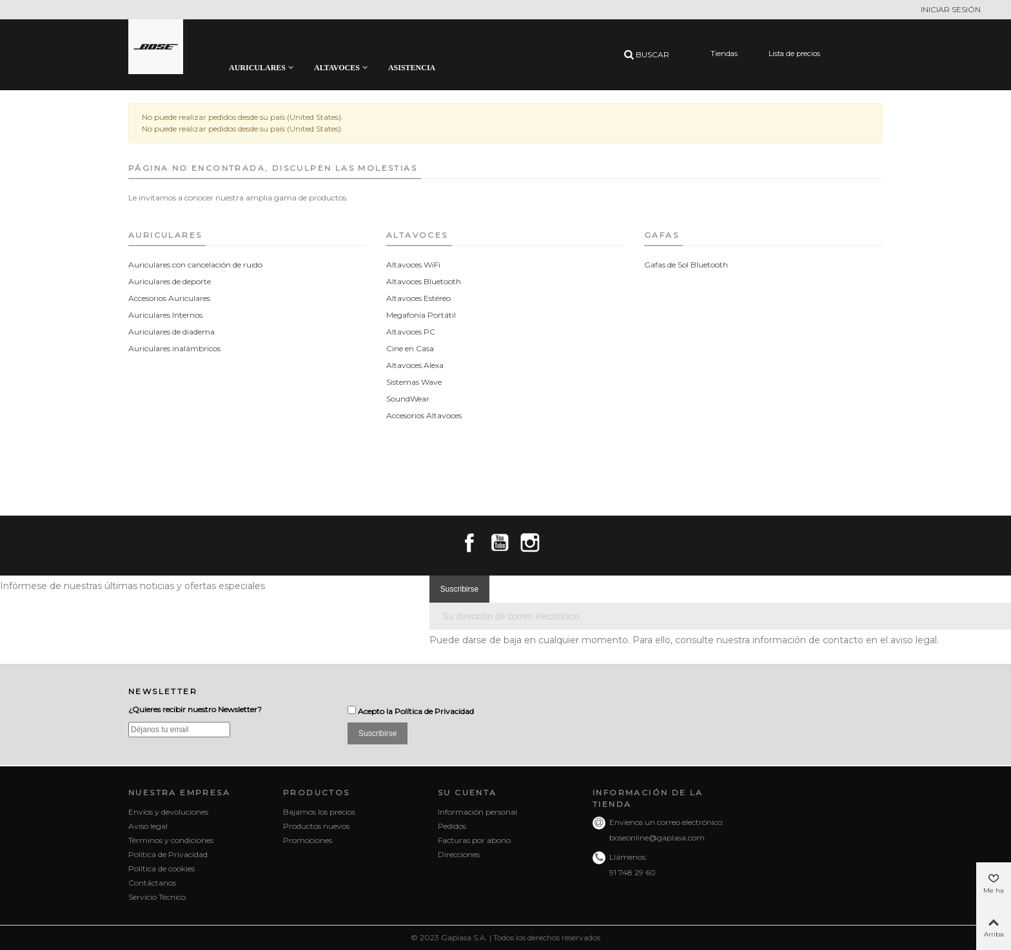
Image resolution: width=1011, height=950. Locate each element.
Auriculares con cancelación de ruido (195, 264)
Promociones (307, 840)
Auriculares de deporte (169, 281)
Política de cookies (161, 868)
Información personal (477, 812)
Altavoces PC (410, 331)
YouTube (500, 543)
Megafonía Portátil (421, 315)
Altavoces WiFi (413, 264)
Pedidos (452, 826)
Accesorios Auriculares (169, 298)
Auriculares (257, 67)
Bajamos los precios (319, 812)
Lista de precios (794, 53)
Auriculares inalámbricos (174, 348)
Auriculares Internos (165, 315)
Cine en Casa (410, 348)
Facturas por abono (474, 840)
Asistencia (411, 67)
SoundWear (407, 398)
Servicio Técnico (157, 897)
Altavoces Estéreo (418, 298)
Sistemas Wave (414, 382)
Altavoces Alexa (415, 365)
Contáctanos (152, 882)
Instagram (530, 543)
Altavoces (337, 67)
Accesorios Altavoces (424, 415)
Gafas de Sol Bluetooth (686, 264)
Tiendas (724, 53)
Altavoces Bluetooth (423, 281)
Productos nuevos (316, 826)
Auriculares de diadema (171, 331)
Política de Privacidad (434, 711)
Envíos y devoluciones (168, 812)
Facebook (469, 543)
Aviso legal (148, 826)
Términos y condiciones (170, 840)
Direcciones (459, 854)
